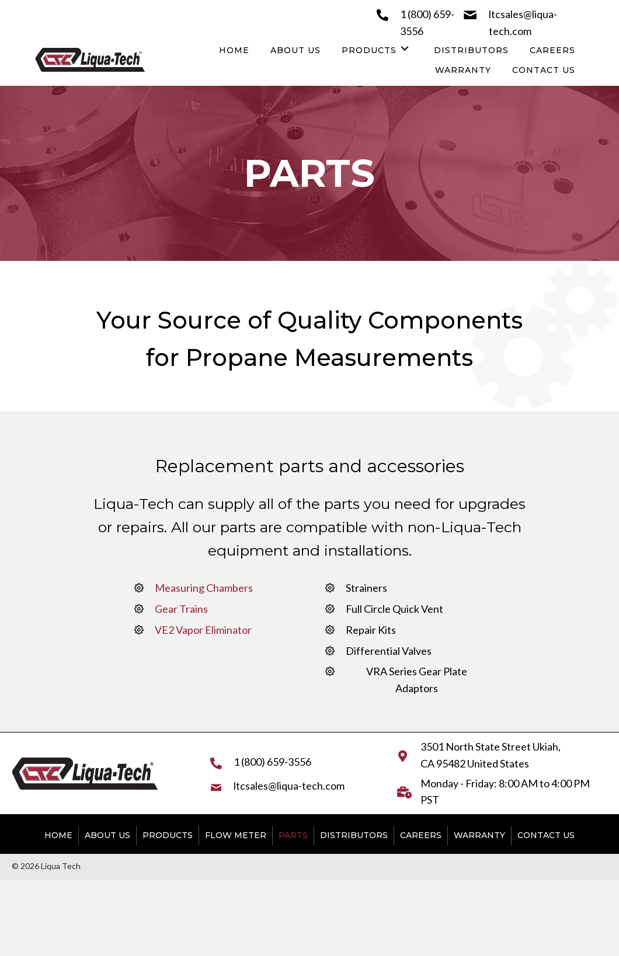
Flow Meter (235, 835)
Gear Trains (181, 608)
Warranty (479, 835)
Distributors (354, 835)
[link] (234, 49)
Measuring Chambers (204, 587)
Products (167, 835)
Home (58, 835)
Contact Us (546, 835)
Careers (420, 835)
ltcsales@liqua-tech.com (289, 785)
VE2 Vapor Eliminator (203, 629)
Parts (293, 835)
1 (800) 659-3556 (272, 761)
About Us (107, 835)
